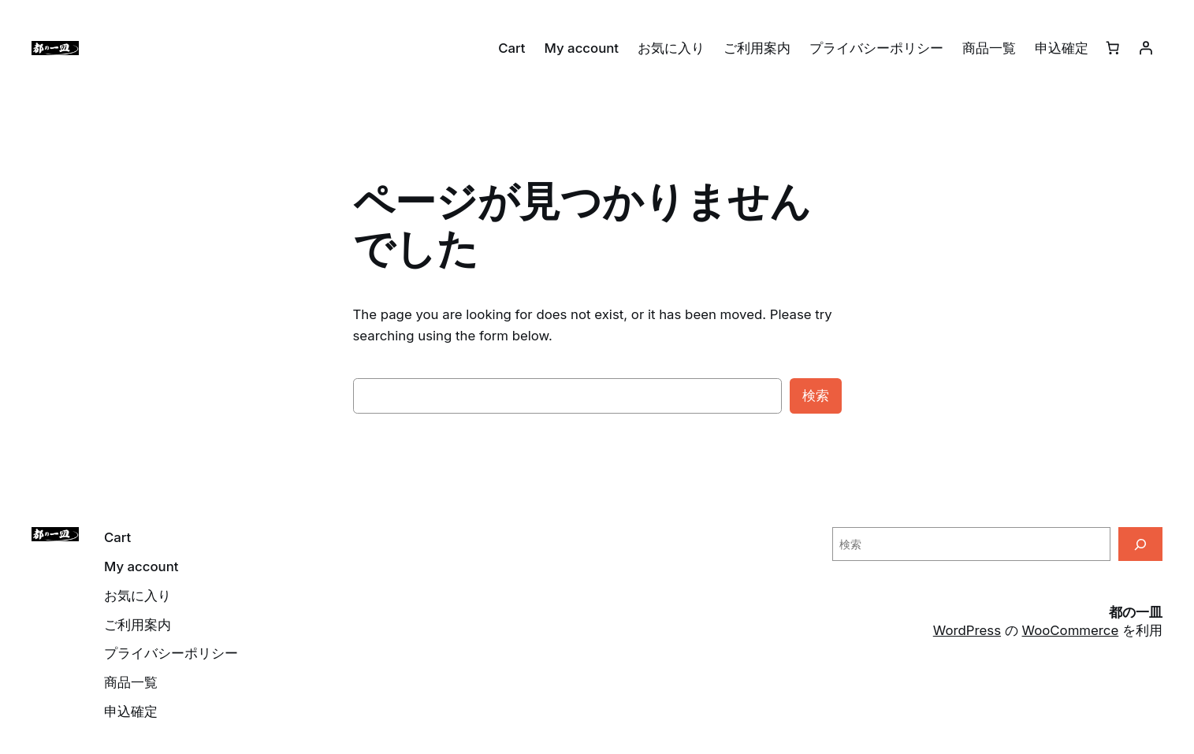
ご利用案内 (756, 48)
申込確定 (1061, 48)
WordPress (967, 630)
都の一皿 (1135, 612)
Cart (511, 48)
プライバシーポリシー (876, 48)
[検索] (1140, 544)
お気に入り (671, 48)
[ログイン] (1145, 48)
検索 (815, 395)
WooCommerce (1070, 630)
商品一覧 (989, 48)
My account (582, 48)
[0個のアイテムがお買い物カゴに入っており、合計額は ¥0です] (1112, 48)
